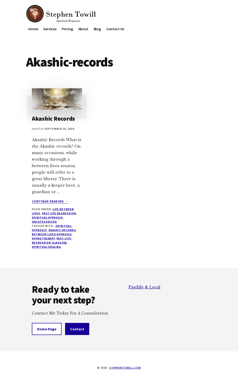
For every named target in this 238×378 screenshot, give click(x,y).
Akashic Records (53, 118)
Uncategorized (44, 221)
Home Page (46, 329)
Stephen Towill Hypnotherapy (61, 14)
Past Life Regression (59, 213)
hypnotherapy (43, 238)
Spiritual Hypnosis (47, 217)
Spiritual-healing (46, 247)
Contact (77, 329)
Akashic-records (62, 230)
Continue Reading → (50, 201)
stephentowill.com (125, 367)
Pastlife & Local (144, 287)
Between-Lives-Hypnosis (52, 234)
